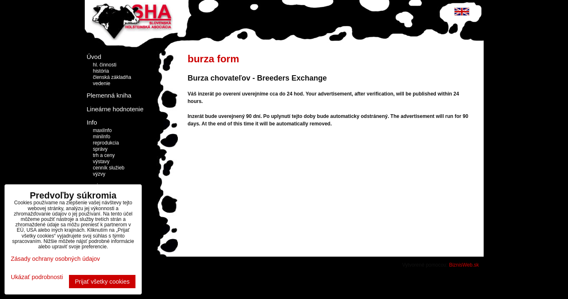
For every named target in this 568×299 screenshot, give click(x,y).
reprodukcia (106, 143)
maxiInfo (102, 130)
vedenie (102, 83)
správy (100, 149)
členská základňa (112, 77)
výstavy (101, 161)
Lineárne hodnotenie (115, 109)
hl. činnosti (105, 65)
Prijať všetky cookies (102, 281)
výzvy (99, 174)
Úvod (94, 56)
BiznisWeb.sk (464, 265)
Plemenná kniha (109, 95)
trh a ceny (104, 155)
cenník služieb (109, 168)
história (101, 71)
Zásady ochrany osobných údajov (55, 258)
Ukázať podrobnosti (37, 277)
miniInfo (102, 137)
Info (92, 122)
